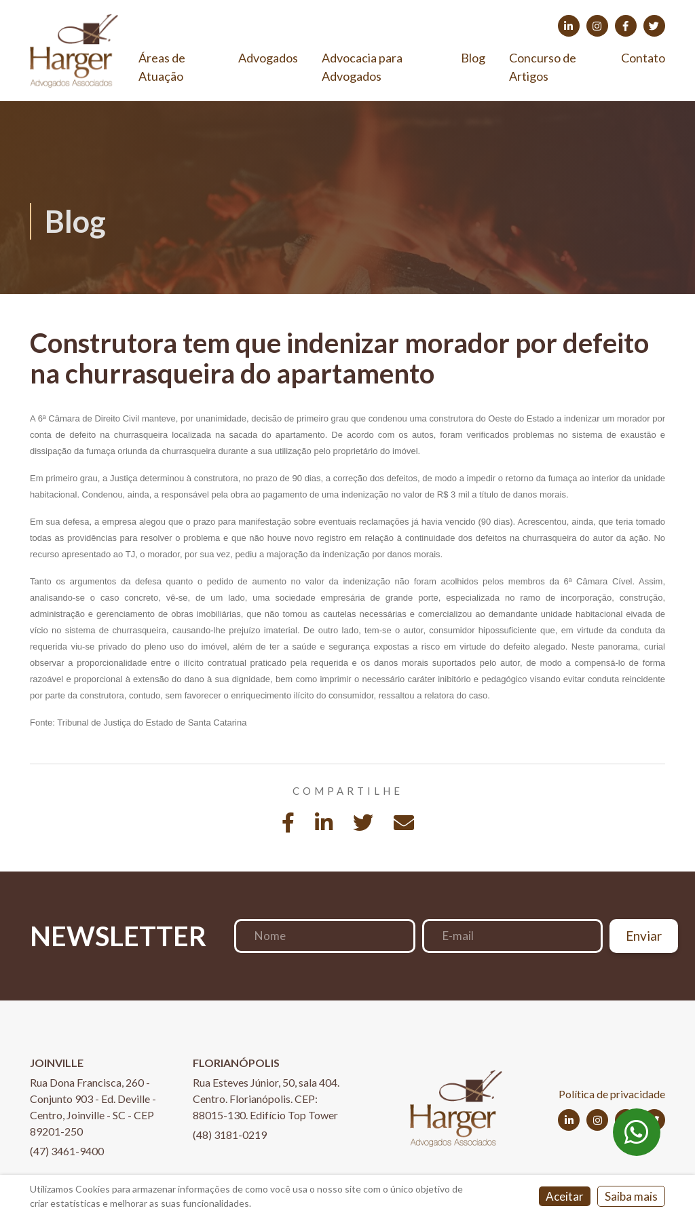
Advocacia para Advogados (362, 66)
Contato (643, 57)
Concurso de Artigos (542, 66)
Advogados (268, 57)
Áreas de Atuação (161, 66)
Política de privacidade (612, 1093)
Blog (473, 57)
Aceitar (565, 1196)
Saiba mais (631, 1196)
